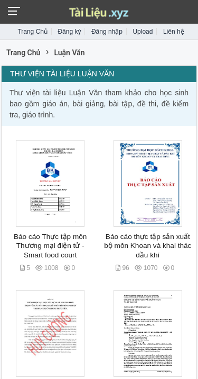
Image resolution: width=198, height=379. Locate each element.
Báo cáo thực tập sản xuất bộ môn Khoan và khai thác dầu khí (147, 246)
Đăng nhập (106, 31)
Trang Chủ (32, 31)
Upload (143, 31)
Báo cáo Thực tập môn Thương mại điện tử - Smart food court (50, 246)
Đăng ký (69, 31)
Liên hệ (173, 31)
